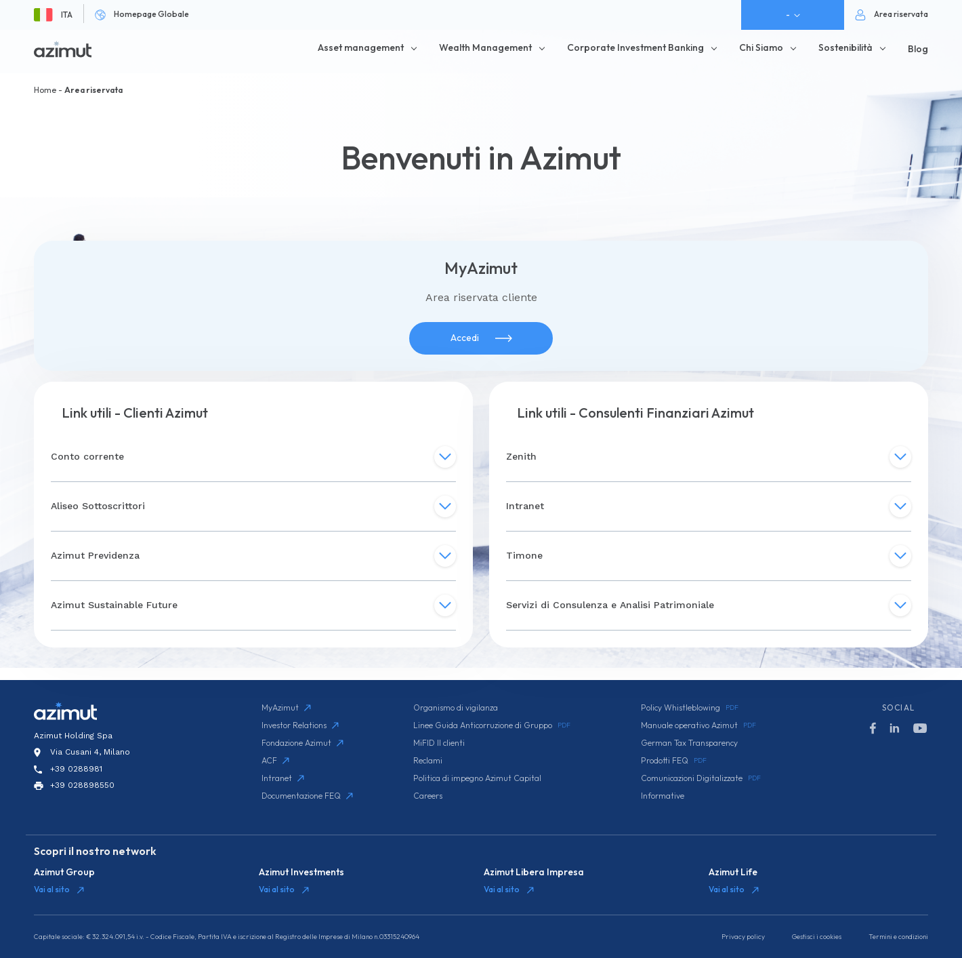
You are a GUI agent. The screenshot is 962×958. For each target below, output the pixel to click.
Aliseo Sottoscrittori (253, 506)
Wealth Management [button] (485, 47)
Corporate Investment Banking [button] (635, 47)
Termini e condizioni (898, 936)
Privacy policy (743, 936)
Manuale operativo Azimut (698, 725)
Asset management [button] (361, 47)
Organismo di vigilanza (455, 707)
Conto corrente (253, 457)
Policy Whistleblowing (689, 707)
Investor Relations (300, 725)
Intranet (708, 506)
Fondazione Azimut (302, 743)
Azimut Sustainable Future (253, 605)
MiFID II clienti (439, 743)
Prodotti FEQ (674, 760)
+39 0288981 (76, 769)
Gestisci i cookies (816, 936)
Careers (427, 796)
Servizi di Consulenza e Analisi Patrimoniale (708, 605)
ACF (275, 760)
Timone (708, 556)
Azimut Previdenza (253, 556)
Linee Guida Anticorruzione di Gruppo (491, 725)
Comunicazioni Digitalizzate (701, 778)
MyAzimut (286, 707)
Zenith (708, 457)
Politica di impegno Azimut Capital (477, 778)
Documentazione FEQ (307, 796)
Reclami (427, 760)
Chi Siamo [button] (761, 47)
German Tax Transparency (689, 743)
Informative (662, 796)
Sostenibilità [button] (845, 47)
